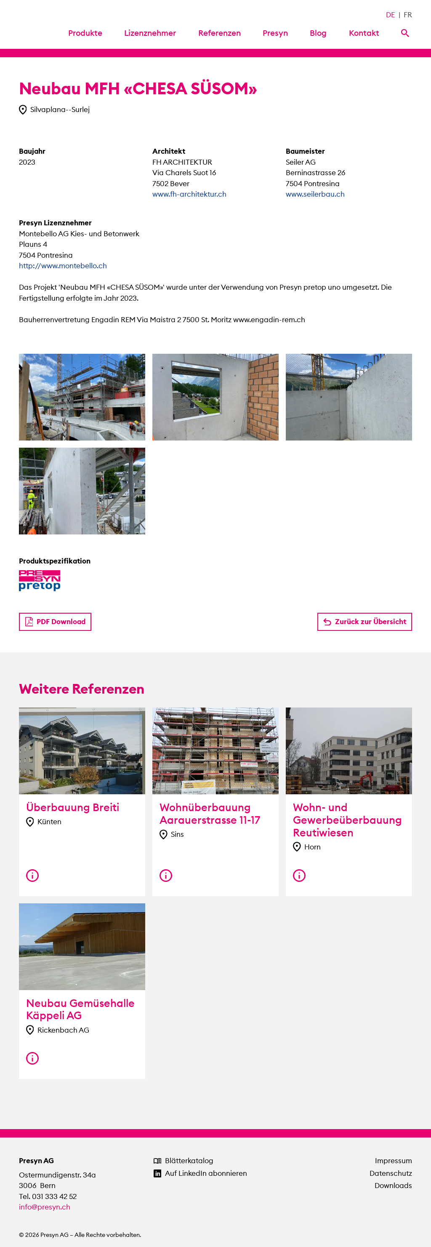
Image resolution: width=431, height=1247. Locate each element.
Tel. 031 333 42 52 (48, 1196)
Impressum (393, 1160)
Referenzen (219, 33)
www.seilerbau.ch (315, 194)
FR (408, 14)
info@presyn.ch (44, 1207)
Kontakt (364, 33)
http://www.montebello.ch (63, 265)
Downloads (393, 1185)
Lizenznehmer (150, 33)
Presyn (275, 33)
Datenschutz (391, 1173)
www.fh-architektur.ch (189, 194)
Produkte (85, 33)
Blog (318, 33)
